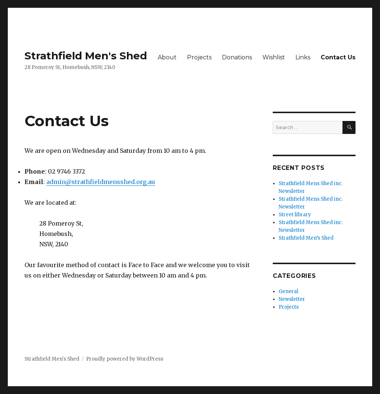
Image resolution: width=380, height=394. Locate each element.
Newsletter (292, 299)
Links (302, 57)
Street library (295, 214)
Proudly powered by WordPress (124, 359)
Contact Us (338, 57)
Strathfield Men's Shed (85, 55)
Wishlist (273, 57)
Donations (237, 57)
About (167, 57)
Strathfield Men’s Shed (306, 238)
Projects (199, 57)
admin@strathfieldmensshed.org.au (100, 181)
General (288, 291)
